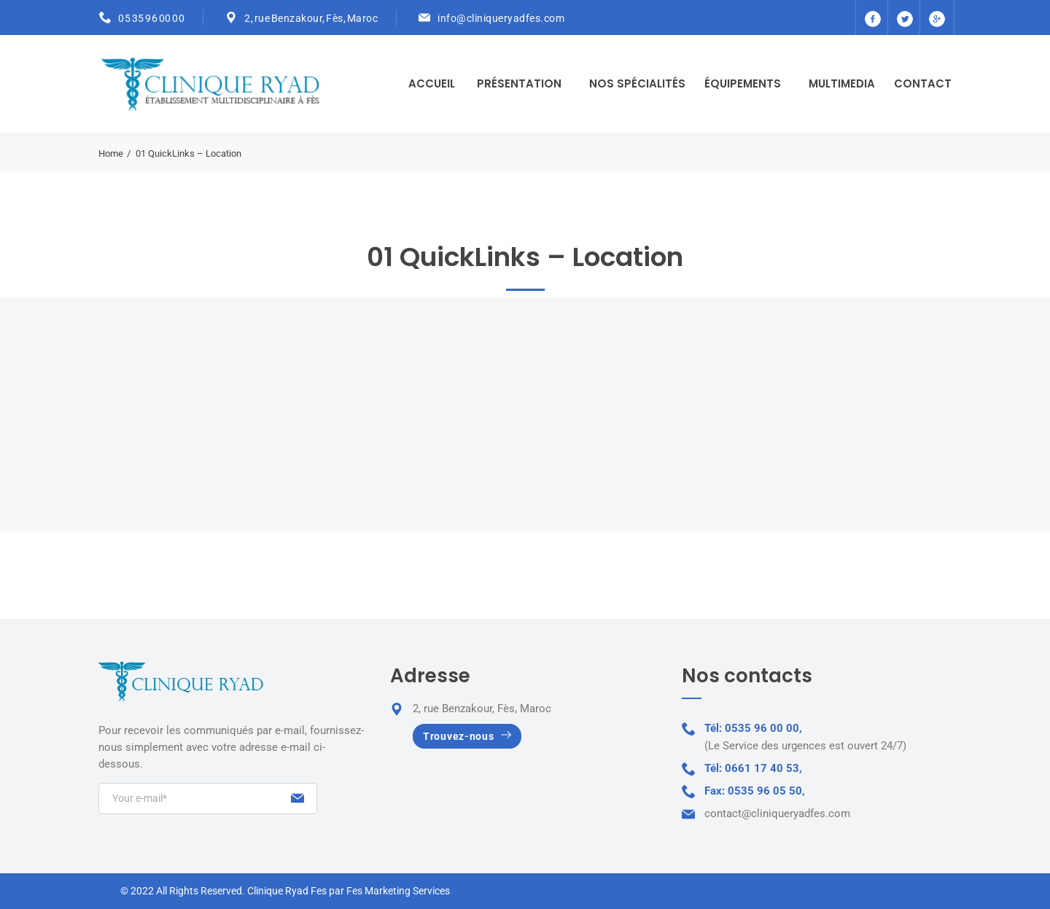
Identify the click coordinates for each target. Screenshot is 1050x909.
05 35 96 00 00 (151, 18)
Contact (923, 83)
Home (110, 153)
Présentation (519, 83)
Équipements (742, 83)
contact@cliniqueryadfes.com (777, 813)
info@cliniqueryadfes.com (501, 18)
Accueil (431, 83)
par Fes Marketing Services (389, 891)
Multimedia (842, 83)
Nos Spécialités (637, 83)
